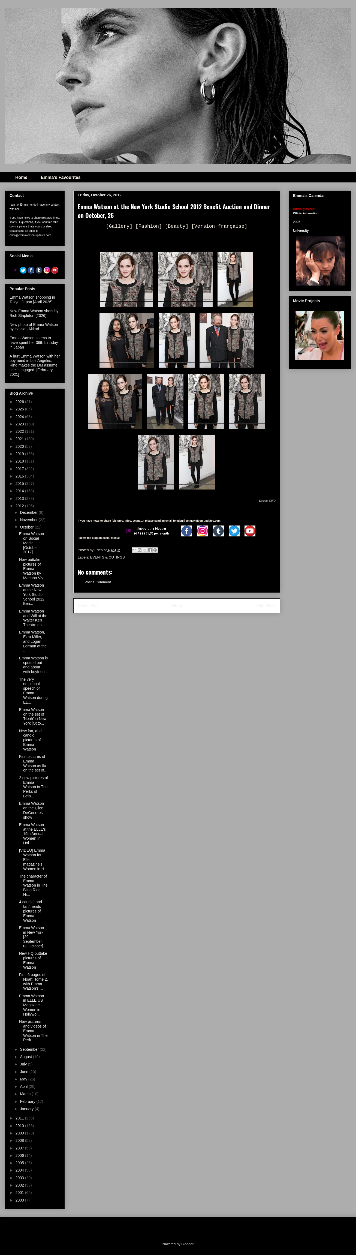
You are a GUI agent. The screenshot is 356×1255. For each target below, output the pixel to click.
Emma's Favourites (60, 177)
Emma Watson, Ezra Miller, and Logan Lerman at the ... (33, 641)
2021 (20, 439)
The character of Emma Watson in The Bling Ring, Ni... (33, 885)
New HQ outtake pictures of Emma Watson (33, 960)
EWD (272, 500)
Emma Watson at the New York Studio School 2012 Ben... (31, 594)
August (26, 1057)
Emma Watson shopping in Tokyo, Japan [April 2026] (32, 299)
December (29, 512)
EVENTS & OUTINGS (107, 557)
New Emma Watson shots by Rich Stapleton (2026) (34, 313)
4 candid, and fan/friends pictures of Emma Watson (30, 911)
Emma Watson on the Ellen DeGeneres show (31, 810)
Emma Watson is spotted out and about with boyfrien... (33, 665)
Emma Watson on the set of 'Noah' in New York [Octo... (33, 716)
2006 (20, 1155)
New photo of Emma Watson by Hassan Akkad (34, 326)
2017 (20, 469)
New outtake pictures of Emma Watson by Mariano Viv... (32, 568)
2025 (20, 409)
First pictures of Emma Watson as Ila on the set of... (33, 763)
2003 (20, 1178)
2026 (20, 402)
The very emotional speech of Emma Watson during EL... (33, 690)
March (26, 1094)
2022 (20, 431)
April (24, 1086)
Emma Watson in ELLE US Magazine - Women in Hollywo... (31, 1005)
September (30, 1049)
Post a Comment (98, 582)
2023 (20, 424)
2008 (20, 1140)
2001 (20, 1192)
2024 (20, 417)
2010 (20, 1126)
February (28, 1101)
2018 (20, 461)
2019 (20, 454)
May (24, 1079)
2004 (20, 1170)
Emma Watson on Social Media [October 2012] (31, 543)
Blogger (187, 1244)
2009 (20, 1133)
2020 (20, 446)
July (24, 1064)
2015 (20, 483)
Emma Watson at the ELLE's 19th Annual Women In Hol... (32, 833)
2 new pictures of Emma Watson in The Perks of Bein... (33, 787)
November (29, 520)
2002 (20, 1185)
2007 (20, 1148)
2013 (20, 498)
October (27, 527)
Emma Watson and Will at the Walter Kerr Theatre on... (33, 618)
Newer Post (89, 605)
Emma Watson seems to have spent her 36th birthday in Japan (34, 342)
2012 (20, 506)
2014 (20, 491)
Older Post (265, 605)
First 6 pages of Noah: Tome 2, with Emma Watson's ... (33, 981)
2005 (20, 1163)
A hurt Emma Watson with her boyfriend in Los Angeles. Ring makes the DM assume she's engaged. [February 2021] (35, 365)
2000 (20, 1200)
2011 (20, 1118)
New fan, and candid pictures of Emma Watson (30, 740)
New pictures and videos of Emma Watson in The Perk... (33, 1030)
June (24, 1072)
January (27, 1109)
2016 (20, 476)
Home (21, 177)
